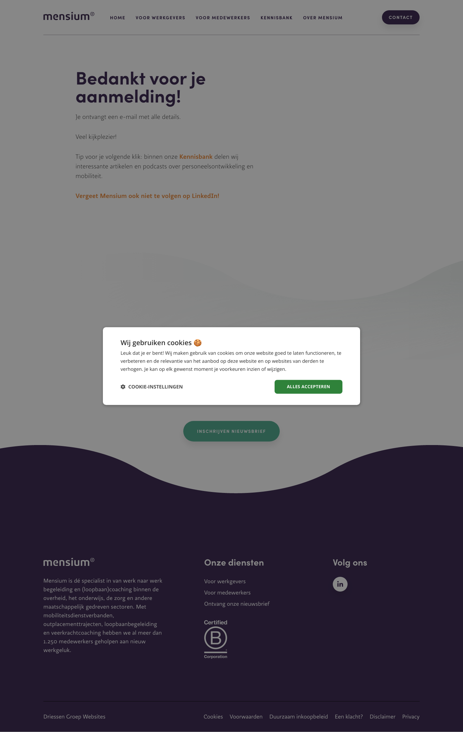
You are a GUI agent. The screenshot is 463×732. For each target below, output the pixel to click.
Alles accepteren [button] (307, 386)
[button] (152, 387)
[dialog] (231, 366)
